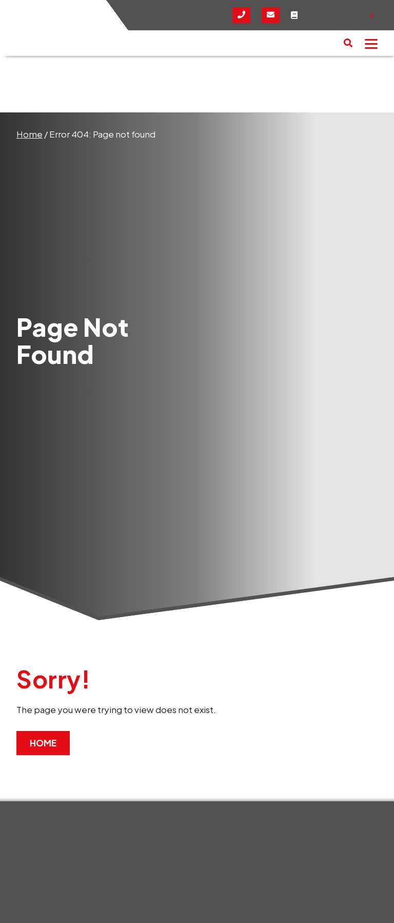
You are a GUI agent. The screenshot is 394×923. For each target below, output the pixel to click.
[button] (348, 43)
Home (29, 134)
